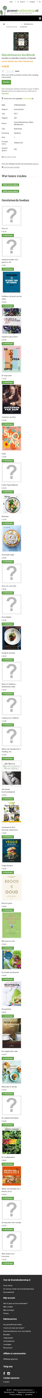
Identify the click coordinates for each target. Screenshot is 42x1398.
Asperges (5, 516)
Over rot (5, 228)
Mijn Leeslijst (8, 1307)
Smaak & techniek (8, 653)
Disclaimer (29, 1394)
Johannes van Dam (9, 417)
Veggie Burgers (7, 866)
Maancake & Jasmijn (9, 1087)
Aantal (17, 71)
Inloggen (32, 2)
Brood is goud (7, 903)
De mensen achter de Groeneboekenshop (18, 1289)
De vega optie (7, 376)
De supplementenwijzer (10, 1118)
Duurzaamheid (8, 1292)
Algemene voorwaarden (26, 1392)
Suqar (4, 454)
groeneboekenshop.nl (25, 1390)
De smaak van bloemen (10, 972)
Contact (6, 1382)
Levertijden (7, 1345)
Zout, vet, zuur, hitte (9, 586)
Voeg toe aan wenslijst (10, 167)
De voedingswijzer (8, 1157)
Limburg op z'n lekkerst (10, 718)
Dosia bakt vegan (8, 555)
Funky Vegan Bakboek (10, 485)
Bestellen (6, 1335)
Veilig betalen (8, 1338)
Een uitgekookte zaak (9, 1051)
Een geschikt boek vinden (12, 1325)
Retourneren (7, 1348)
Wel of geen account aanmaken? (15, 1303)
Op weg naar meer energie (11, 1223)
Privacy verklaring (16, 1394)
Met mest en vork (8, 941)
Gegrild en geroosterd (10, 337)
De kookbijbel (6, 617)
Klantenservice (9, 1392)
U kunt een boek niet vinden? (13, 1328)
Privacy (6, 1313)
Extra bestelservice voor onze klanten (17, 1331)
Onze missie (7, 1286)
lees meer (5, 93)
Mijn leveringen (8, 1310)
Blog (11, 2)
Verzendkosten (9, 1341)
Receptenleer (6, 1009)
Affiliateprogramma (10, 1359)
